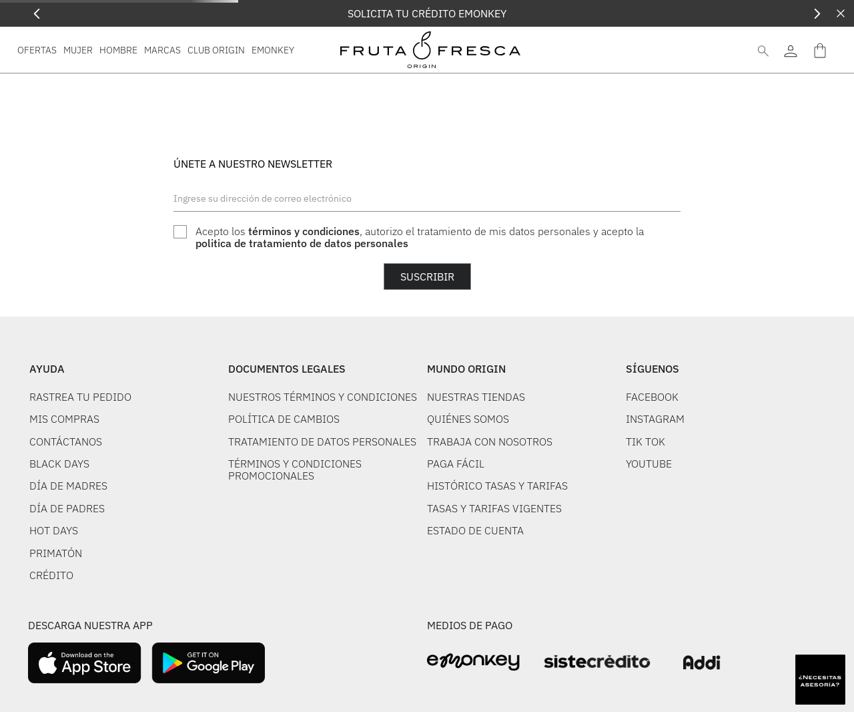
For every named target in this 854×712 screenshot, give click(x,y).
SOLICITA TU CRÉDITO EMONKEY (427, 13)
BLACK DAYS (59, 463)
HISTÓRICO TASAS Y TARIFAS (497, 485)
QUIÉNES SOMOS (468, 418)
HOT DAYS (53, 530)
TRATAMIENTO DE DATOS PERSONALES (322, 441)
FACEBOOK (652, 396)
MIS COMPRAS (64, 418)
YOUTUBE (649, 463)
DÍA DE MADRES (68, 485)
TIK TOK (645, 441)
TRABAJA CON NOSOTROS (489, 441)
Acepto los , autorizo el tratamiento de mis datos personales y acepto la (419, 237)
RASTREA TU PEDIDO (80, 396)
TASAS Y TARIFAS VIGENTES (494, 508)
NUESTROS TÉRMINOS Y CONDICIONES (322, 396)
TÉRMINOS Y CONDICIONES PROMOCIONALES (295, 469)
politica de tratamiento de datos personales (301, 243)
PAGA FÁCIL (455, 463)
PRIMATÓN (55, 553)
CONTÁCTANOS (65, 441)
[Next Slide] (817, 13)
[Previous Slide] (37, 13)
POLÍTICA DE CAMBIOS (284, 418)
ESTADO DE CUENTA (475, 530)
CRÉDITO (51, 575)
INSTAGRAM (655, 418)
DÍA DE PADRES (67, 508)
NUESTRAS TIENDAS (476, 396)
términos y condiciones (304, 231)
